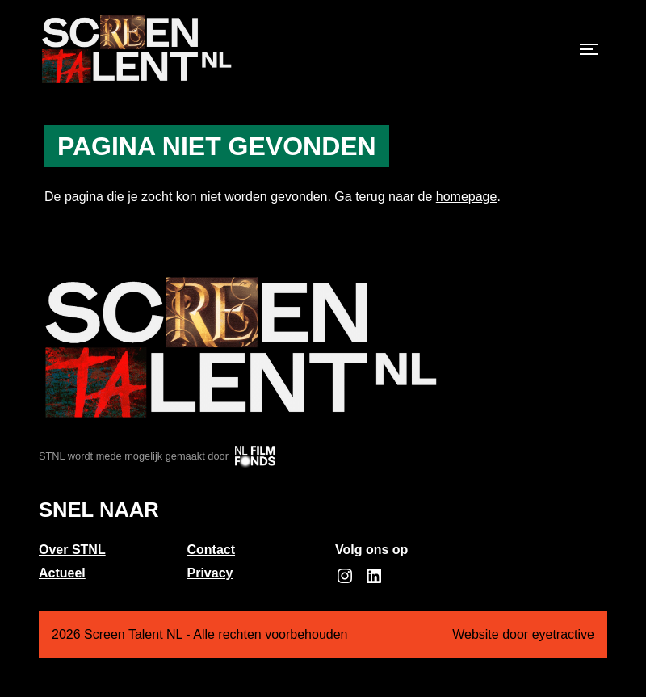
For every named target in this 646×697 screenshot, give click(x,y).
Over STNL (72, 549)
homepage (466, 197)
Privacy (210, 573)
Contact (211, 549)
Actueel (62, 573)
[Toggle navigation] (588, 49)
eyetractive (563, 634)
